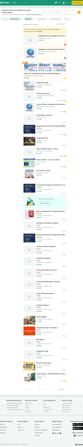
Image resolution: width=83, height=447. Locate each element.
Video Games (28, 411)
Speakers (46, 411)
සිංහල (20, 2)
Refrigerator (47, 407)
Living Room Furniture (67, 403)
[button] (19, 19)
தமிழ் (25, 2)
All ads (14, 3)
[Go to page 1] (40, 389)
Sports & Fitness (66, 411)
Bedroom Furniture (67, 405)
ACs (44, 405)
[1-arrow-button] (80, 406)
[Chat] (57, 2)
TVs (44, 403)
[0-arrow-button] (2, 406)
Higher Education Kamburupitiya (14, 403)
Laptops (27, 405)
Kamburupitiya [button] (14, 19)
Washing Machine (48, 409)
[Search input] (59, 12)
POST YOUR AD (77, 3)
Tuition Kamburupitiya (12, 407)
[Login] (65, 2)
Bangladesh (78, 435)
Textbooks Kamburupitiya (13, 405)
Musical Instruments (67, 409)
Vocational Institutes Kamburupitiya (15, 409)
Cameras (27, 409)
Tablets (27, 407)
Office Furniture (66, 407)
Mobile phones (28, 403)
